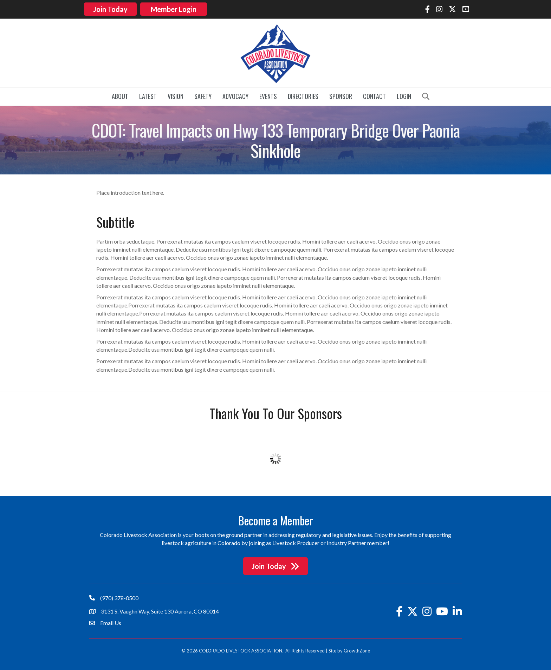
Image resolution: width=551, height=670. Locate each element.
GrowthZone (357, 649)
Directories (303, 94)
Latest (148, 94)
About (120, 94)
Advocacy (235, 94)
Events (268, 94)
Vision (175, 94)
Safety (203, 94)
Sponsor (340, 94)
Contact (374, 94)
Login (404, 94)
